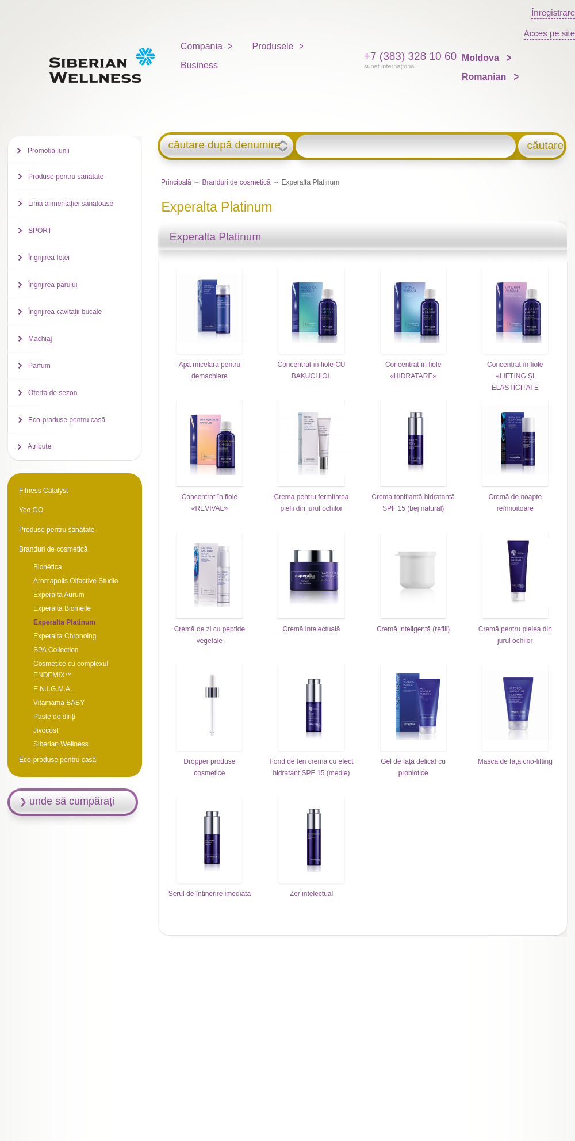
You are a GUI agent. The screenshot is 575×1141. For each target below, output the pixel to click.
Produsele (272, 46)
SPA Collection (56, 650)
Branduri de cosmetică (236, 182)
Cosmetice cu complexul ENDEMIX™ (70, 669)
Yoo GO (31, 510)
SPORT (40, 231)
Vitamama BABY (59, 703)
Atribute (39, 446)
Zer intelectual (311, 894)
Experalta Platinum (64, 622)
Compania (202, 46)
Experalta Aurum (59, 595)
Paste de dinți (54, 717)
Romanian (485, 77)
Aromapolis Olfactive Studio (75, 581)
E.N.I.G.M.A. (52, 689)
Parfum (39, 366)
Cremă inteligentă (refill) (413, 629)
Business (199, 65)
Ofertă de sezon (52, 393)
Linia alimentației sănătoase (70, 204)
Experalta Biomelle (62, 608)
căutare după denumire (224, 145)
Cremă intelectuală (311, 629)
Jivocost (45, 730)
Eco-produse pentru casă (66, 420)
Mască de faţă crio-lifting (515, 761)
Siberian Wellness (61, 744)
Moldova (481, 58)
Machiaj (40, 339)
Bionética (47, 567)
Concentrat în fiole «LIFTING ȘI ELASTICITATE (515, 376)
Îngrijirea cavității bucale (65, 312)
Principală (176, 182)
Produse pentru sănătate (65, 177)
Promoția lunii (49, 151)
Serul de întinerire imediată (209, 894)
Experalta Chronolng (64, 636)
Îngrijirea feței (49, 258)
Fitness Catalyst (43, 491)
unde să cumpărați (71, 801)
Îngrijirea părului (52, 285)
